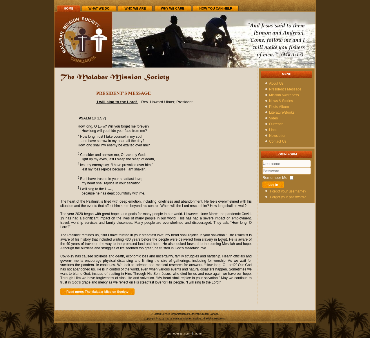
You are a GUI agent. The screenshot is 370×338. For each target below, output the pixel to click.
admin (199, 333)
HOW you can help (215, 8)
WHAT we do (99, 8)
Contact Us (277, 141)
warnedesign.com (178, 333)
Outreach (276, 124)
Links (273, 130)
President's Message (285, 89)
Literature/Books (281, 112)
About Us (276, 83)
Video (273, 118)
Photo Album (279, 107)
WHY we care (172, 8)
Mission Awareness (284, 95)
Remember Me (274, 177)
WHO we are (135, 8)
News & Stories (281, 101)
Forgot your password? (288, 197)
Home (68, 8)
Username (262, 167)
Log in (273, 184)
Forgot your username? (288, 191)
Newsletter (277, 136)
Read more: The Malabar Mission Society (97, 291)
